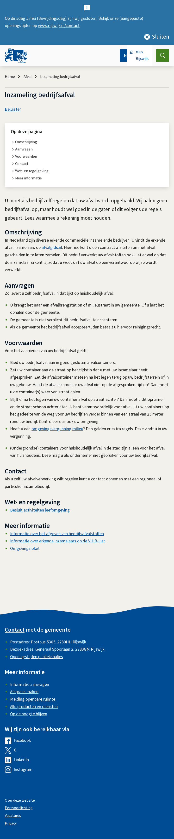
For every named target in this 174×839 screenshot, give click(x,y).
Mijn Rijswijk (142, 55)
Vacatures (13, 815)
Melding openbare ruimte (32, 699)
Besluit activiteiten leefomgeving (40, 510)
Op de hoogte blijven (28, 714)
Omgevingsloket (25, 549)
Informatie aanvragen (29, 685)
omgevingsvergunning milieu (57, 429)
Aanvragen (24, 149)
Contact (22, 163)
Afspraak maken (24, 692)
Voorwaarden (26, 156)
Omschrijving (26, 142)
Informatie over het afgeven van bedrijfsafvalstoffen (57, 534)
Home (10, 76)
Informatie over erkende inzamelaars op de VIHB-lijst (57, 541)
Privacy (11, 823)
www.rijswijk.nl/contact (59, 26)
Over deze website (20, 800)
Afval (28, 76)
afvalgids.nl (52, 248)
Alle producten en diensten (34, 707)
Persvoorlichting (19, 808)
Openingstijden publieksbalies (36, 657)
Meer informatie (28, 178)
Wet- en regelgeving (32, 171)
